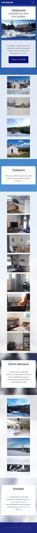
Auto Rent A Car (24, 507)
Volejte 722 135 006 (18, 60)
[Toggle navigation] (33, 2)
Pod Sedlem (7, 2)
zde (20, 509)
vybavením (23, 53)
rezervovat (23, 502)
